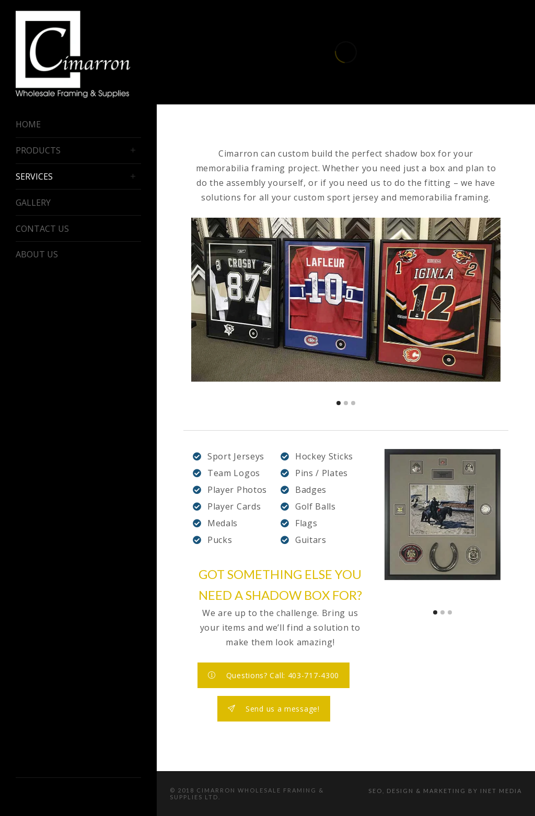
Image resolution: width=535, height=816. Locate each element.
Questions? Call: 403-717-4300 (273, 675)
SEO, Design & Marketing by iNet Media (445, 790)
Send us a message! (274, 709)
